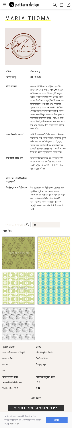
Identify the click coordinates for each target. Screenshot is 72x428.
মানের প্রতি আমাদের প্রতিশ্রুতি (13, 352)
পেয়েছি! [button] (57, 420)
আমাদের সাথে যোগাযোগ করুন (36, 408)
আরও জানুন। (15, 423)
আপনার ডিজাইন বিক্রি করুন (12, 382)
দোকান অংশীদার (8, 358)
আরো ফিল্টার (7, 230)
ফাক (3, 370)
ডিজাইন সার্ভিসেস (42, 358)
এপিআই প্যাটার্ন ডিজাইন (44, 352)
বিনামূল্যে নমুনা (41, 364)
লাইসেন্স (5, 364)
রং (35, 225)
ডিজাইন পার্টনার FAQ (10, 388)
